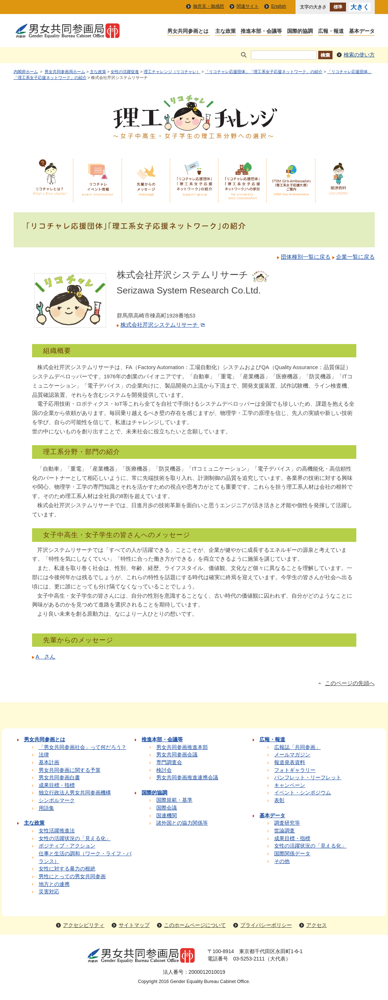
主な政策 (98, 71)
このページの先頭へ (350, 683)
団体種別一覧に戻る (306, 257)
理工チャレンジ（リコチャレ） (172, 71)
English (278, 6)
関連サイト (248, 6)
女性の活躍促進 (125, 71)
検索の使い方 (359, 55)
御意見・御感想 (208, 6)
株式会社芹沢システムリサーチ (163, 325)
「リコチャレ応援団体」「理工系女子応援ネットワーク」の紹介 (263, 71)
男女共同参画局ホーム (65, 71)
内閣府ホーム (26, 71)
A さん (46, 657)
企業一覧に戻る (355, 257)
